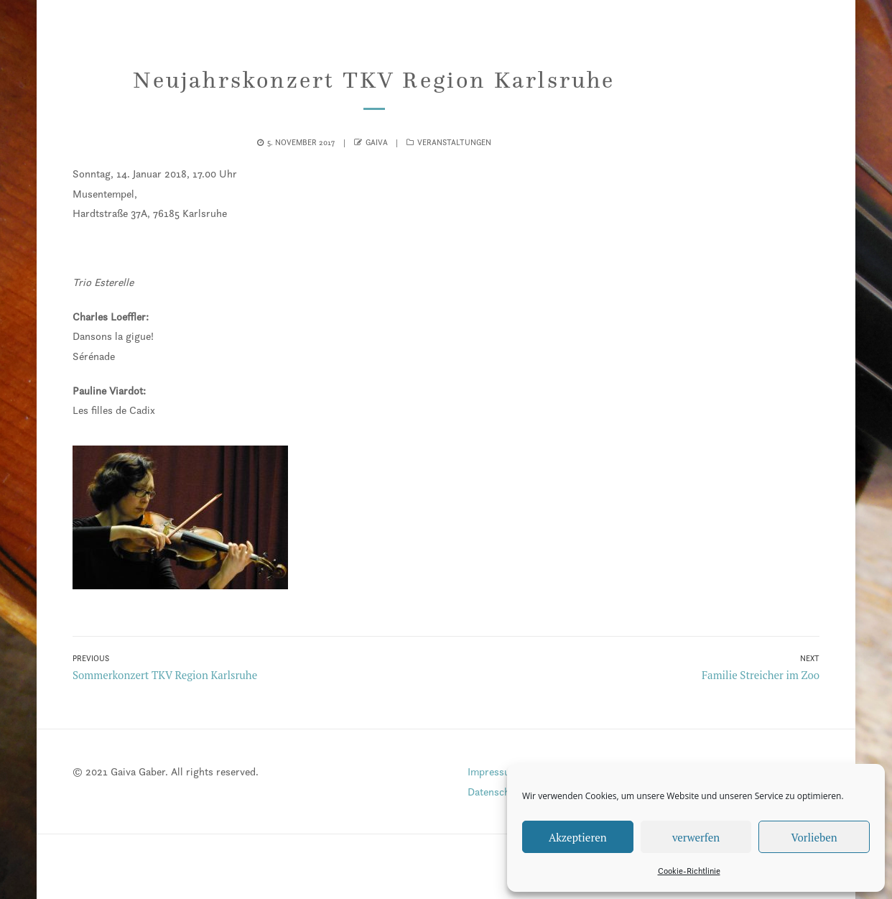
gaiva (377, 142)
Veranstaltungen (454, 142)
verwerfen (696, 837)
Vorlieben (814, 837)
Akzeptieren (578, 837)
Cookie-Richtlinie (689, 870)
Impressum (493, 771)
